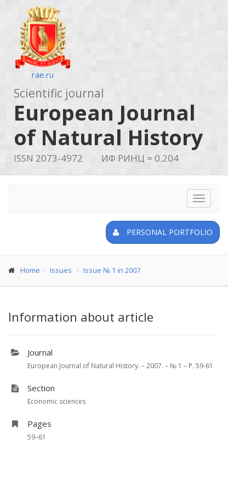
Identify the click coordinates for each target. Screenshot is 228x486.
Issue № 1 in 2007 (111, 270)
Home (30, 270)
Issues (61, 270)
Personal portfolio (163, 232)
